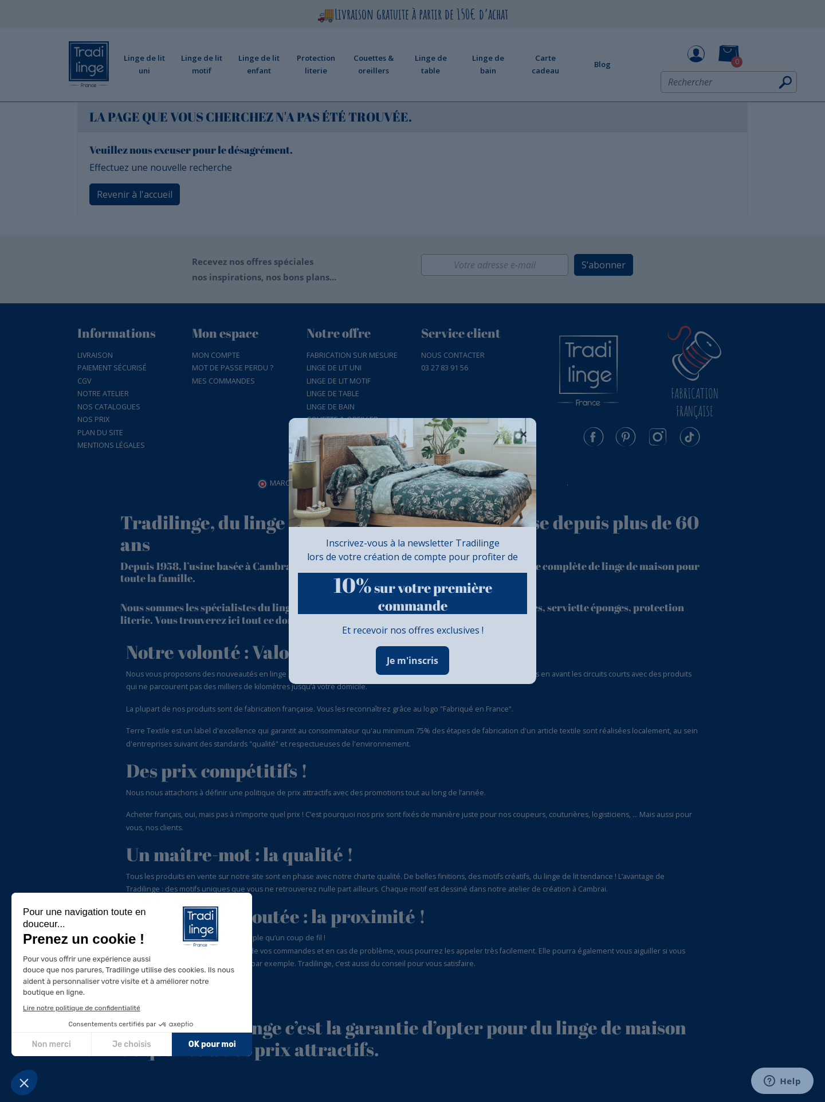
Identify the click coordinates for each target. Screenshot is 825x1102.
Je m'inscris (412, 660)
